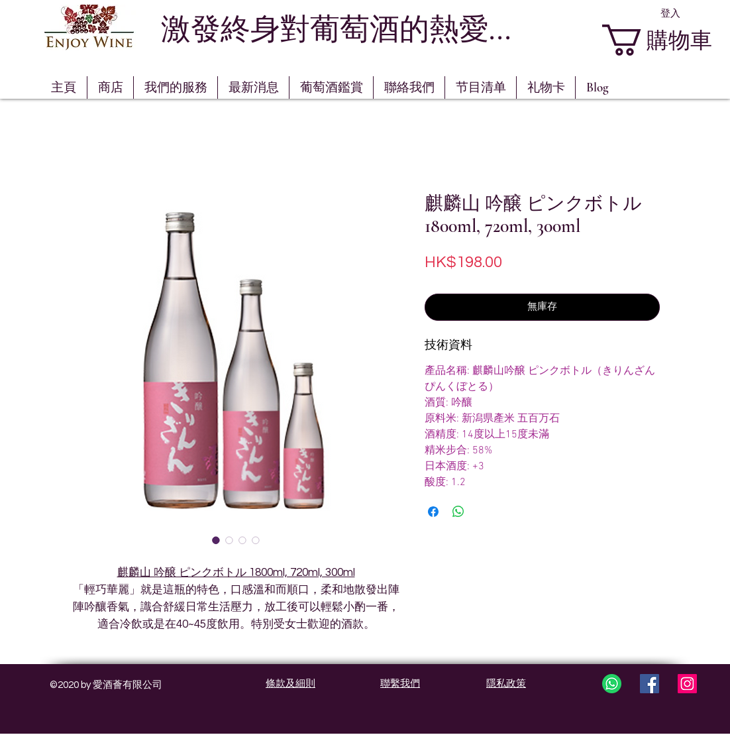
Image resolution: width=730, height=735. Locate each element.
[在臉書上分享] (433, 512)
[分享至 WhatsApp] (458, 512)
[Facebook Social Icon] (649, 683)
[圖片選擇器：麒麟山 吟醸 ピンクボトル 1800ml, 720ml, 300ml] (216, 540)
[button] (331, 87)
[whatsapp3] (611, 683)
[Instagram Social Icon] (687, 683)
